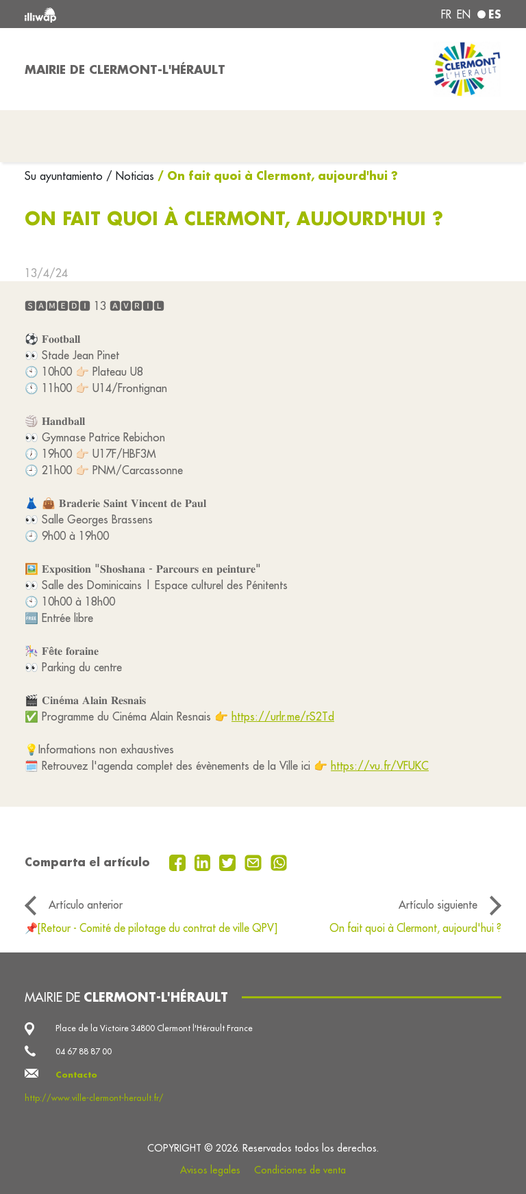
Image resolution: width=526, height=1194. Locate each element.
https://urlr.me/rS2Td (282, 716)
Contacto (76, 1074)
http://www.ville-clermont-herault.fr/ (94, 1098)
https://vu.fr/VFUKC (380, 766)
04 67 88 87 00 (83, 1051)
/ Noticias (130, 176)
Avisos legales (210, 1170)
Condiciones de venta (300, 1170)
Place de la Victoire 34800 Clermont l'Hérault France (154, 1028)
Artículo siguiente (438, 904)
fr (446, 14)
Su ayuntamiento (65, 176)
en (464, 14)
